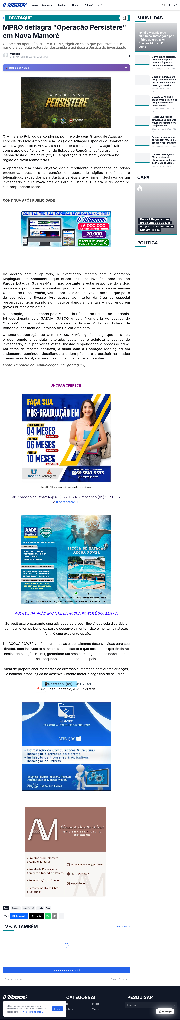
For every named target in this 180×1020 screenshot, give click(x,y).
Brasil (75, 5)
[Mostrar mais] (61, 916)
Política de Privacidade (30, 1012)
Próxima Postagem (119, 979)
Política (62, 5)
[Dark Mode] (168, 5)
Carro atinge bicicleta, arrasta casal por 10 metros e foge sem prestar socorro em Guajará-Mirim (164, 61)
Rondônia (47, 5)
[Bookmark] (123, 17)
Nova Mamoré (28, 908)
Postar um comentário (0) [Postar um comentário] (66, 970)
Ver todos (121, 927)
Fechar (57, 1009)
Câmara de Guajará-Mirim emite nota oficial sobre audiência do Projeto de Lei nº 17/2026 (164, 158)
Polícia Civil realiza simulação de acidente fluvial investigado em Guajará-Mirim (164, 121)
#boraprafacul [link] (67, 502)
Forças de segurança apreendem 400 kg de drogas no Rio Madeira (164, 140)
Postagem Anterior (13, 979)
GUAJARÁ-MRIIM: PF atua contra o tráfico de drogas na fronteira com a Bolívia (164, 101)
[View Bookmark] (163, 6)
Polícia (88, 5)
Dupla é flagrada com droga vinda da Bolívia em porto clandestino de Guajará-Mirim (164, 81)
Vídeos (95, 1009)
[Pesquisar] (174, 5)
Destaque (20, 17)
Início (35, 5)
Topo (48, 908)
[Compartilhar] (127, 55)
